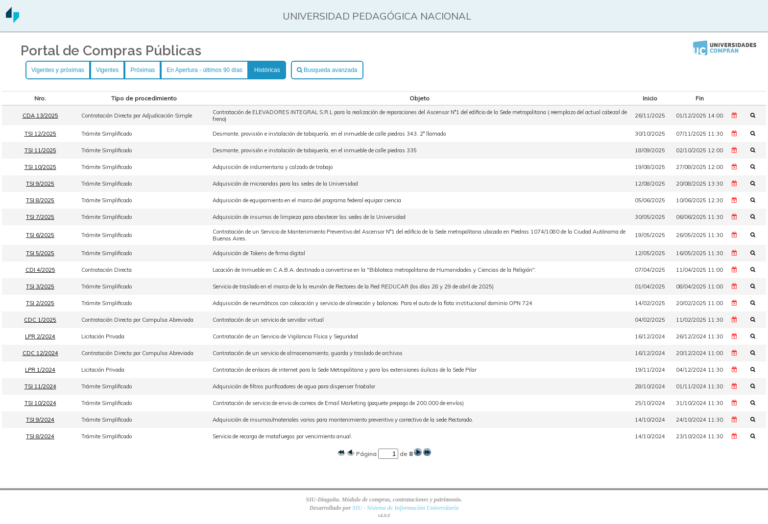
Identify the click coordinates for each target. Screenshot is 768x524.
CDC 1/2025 (40, 319)
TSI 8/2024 (40, 436)
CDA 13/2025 (40, 115)
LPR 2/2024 (40, 336)
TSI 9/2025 (40, 183)
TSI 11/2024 (40, 386)
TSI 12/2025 (40, 133)
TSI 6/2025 (40, 235)
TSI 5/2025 (40, 253)
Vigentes (107, 70)
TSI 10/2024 (40, 403)
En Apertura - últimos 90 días (204, 70)
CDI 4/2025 (40, 269)
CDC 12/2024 (40, 353)
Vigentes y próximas (57, 70)
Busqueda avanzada (327, 70)
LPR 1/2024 (40, 369)
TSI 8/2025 (40, 200)
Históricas (267, 70)
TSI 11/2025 (40, 150)
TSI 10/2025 (40, 167)
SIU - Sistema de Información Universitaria (405, 507)
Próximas (142, 70)
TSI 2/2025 (40, 303)
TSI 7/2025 (40, 217)
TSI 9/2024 (40, 419)
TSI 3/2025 (40, 286)
